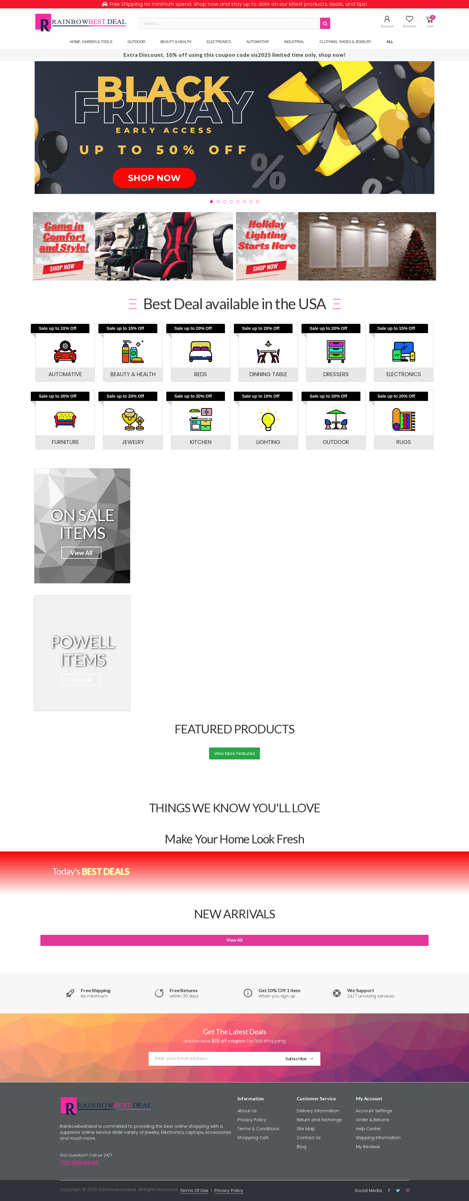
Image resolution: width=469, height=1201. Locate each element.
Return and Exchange (319, 1120)
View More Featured (234, 753)
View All (81, 552)
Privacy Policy (251, 1120)
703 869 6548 (79, 1163)
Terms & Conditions (258, 1129)
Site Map (306, 1129)
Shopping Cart (253, 1138)
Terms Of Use (194, 1191)
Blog (301, 1147)
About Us (247, 1111)
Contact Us (309, 1138)
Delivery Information (318, 1111)
